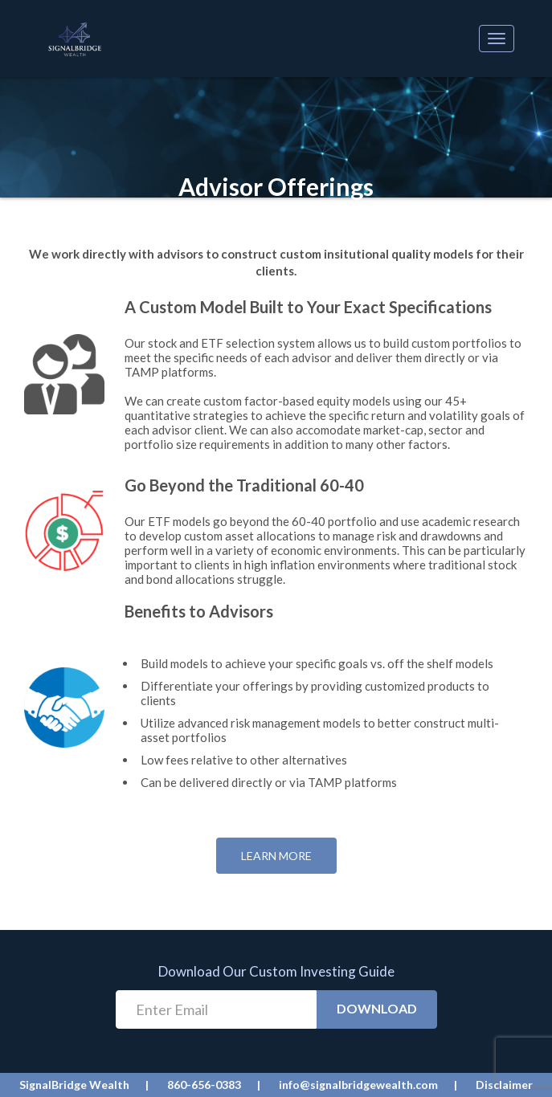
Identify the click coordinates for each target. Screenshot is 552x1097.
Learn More (276, 856)
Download (377, 1008)
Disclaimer (504, 1084)
